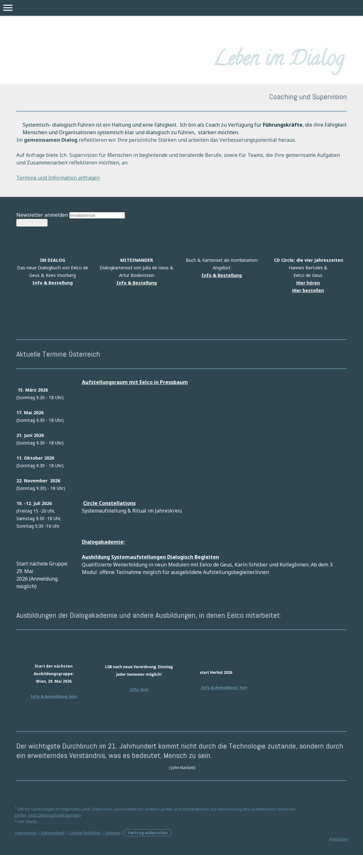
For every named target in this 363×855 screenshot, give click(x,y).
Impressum (26, 832)
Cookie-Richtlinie (85, 832)
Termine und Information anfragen (58, 177)
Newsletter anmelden (42, 214)
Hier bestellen (308, 290)
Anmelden (339, 839)
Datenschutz (53, 832)
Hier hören (308, 283)
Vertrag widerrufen (148, 832)
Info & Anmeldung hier (53, 696)
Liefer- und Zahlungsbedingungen (48, 815)
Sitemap (112, 832)
